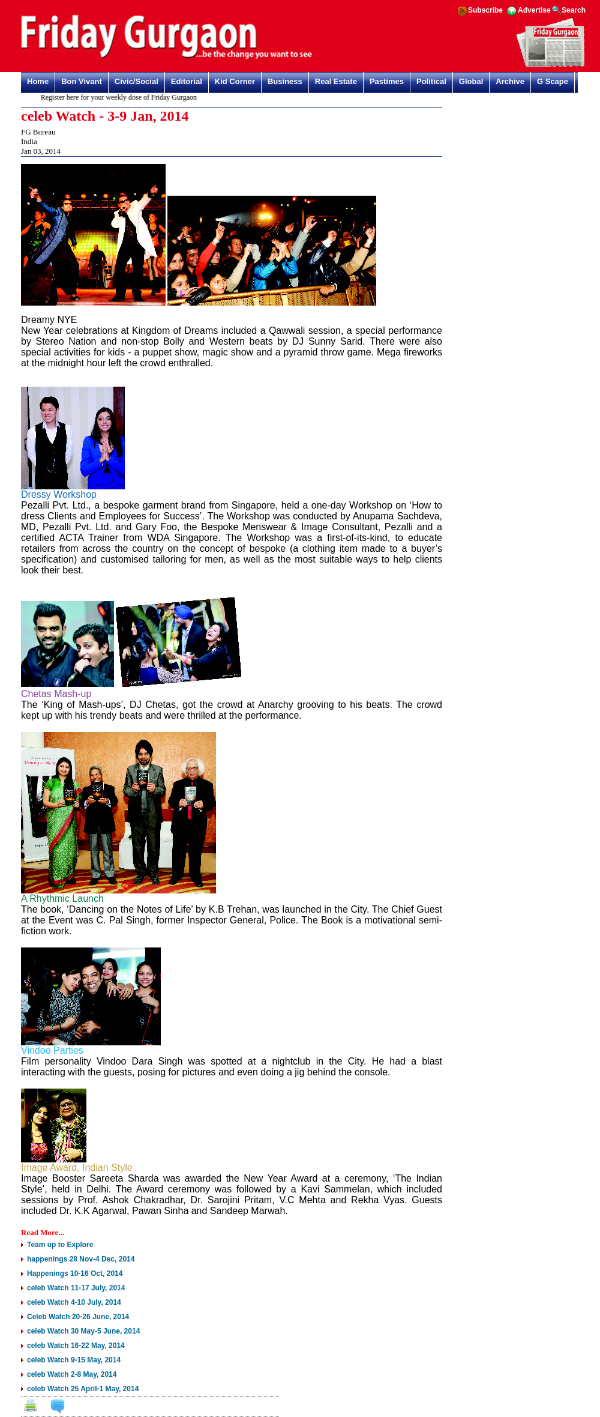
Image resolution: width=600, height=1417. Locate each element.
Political (431, 81)
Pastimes (387, 81)
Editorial (186, 81)
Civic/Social (136, 81)
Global (471, 81)
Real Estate (336, 81)
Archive (510, 81)
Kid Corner (235, 81)
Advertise (534, 10)
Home (38, 81)
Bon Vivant (81, 81)
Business (285, 81)
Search (574, 10)
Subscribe (485, 10)
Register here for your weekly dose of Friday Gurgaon (121, 97)
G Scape (552, 81)
